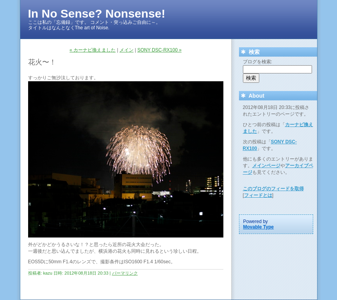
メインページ (266, 165)
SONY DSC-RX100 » (159, 50)
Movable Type (258, 227)
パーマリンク (125, 273)
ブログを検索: (257, 61)
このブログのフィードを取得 (273, 188)
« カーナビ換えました (93, 50)
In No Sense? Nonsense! (97, 13)
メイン (126, 50)
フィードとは (258, 195)
